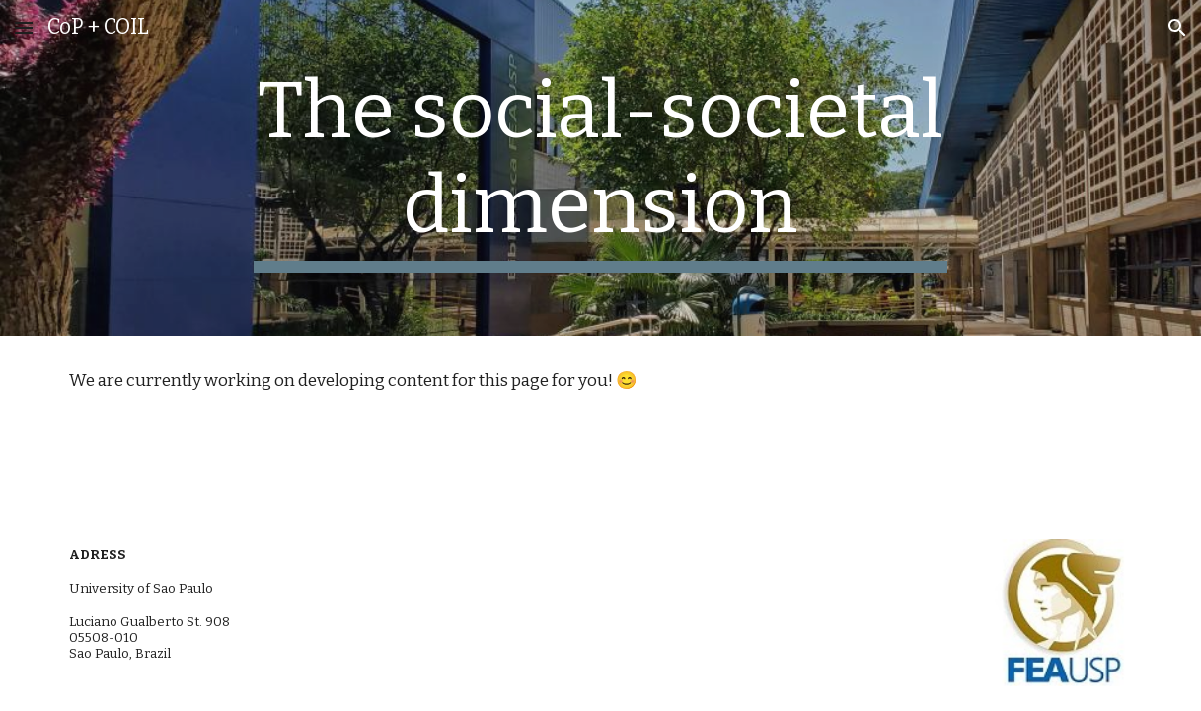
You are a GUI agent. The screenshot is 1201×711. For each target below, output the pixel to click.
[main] (600, 167)
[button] (23, 27)
